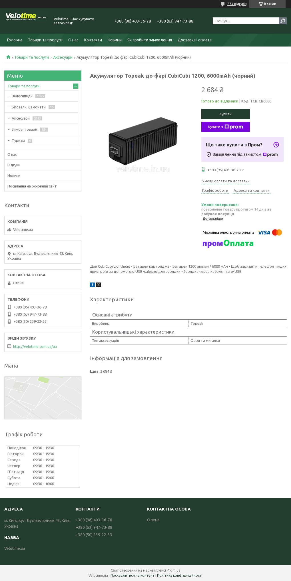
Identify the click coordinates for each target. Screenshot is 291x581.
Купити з (225, 127)
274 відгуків (236, 4)
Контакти (93, 40)
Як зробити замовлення (149, 40)
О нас (73, 40)
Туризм (18, 140)
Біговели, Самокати (29, 107)
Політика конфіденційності (179, 575)
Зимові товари (24, 129)
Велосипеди (22, 96)
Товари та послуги (45, 40)
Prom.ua (173, 570)
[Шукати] (283, 20)
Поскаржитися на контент (132, 575)
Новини (115, 40)
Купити (226, 114)
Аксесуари (63, 57)
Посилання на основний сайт (32, 186)
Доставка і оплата (195, 40)
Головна (14, 40)
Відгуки (13, 165)
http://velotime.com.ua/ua (35, 346)
